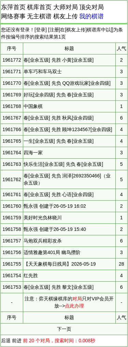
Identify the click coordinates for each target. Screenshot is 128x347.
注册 (54, 29)
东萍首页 (13, 7)
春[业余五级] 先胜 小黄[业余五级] (59, 60)
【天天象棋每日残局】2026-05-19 (60, 264)
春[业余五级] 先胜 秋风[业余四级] (59, 118)
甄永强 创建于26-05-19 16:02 (55, 206)
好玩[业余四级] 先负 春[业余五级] (59, 94)
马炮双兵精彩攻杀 (43, 240)
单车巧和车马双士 (43, 71)
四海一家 (33, 152)
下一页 (64, 329)
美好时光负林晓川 (43, 217)
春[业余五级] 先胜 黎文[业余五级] (59, 287)
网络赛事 (13, 16)
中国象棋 (33, 106)
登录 (40, 29)
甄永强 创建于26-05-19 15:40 (55, 229)
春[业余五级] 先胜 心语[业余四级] (59, 194)
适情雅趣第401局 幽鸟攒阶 (52, 252)
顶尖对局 (91, 7)
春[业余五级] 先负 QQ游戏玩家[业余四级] (67, 83)
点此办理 (74, 306)
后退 (6, 340)
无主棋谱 (39, 16)
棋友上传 (65, 16)
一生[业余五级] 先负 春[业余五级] (59, 141)
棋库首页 (39, 7)
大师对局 (65, 7)
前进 (17, 340)
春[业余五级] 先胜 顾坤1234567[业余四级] (68, 129)
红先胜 (31, 275)
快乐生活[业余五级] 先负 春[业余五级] (63, 164)
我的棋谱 (91, 16)
